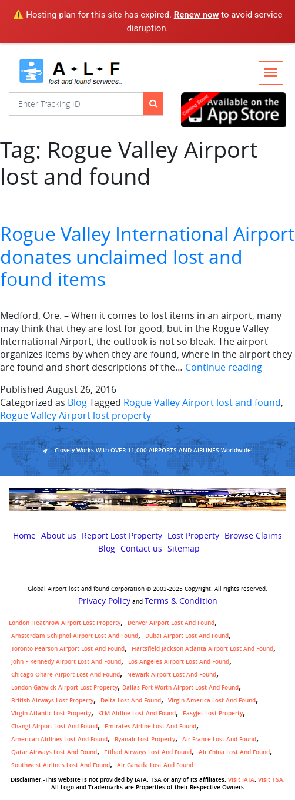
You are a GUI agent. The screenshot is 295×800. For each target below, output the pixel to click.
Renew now (196, 14)
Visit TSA (270, 780)
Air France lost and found (219, 739)
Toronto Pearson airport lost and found (68, 649)
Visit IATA (241, 780)
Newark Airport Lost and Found (171, 674)
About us (58, 535)
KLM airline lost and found (137, 713)
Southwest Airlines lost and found (60, 765)
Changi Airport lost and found (54, 726)
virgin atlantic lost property (51, 713)
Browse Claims (253, 535)
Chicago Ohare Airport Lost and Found (65, 674)
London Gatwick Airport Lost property (64, 687)
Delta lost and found (130, 700)
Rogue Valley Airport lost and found (202, 402)
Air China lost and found (234, 752)
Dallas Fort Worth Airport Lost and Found (180, 687)
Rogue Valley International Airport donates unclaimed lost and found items (147, 256)
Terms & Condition (181, 601)
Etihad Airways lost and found (148, 752)
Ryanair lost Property (145, 739)
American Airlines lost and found (59, 739)
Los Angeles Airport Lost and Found (178, 661)
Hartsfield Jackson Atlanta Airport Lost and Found (202, 649)
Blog (77, 402)
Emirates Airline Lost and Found (150, 726)
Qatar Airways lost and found (54, 752)
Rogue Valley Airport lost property (75, 415)
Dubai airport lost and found (187, 636)
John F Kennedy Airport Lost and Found (66, 661)
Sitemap (183, 548)
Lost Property (193, 535)
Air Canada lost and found (155, 765)
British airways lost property (52, 700)
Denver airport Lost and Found (171, 623)
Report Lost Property (122, 535)
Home (24, 535)
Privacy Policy (104, 601)
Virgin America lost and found (212, 700)
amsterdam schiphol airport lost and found (74, 636)
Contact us (141, 548)
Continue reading (223, 367)
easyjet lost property (213, 713)
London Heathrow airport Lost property (64, 623)
